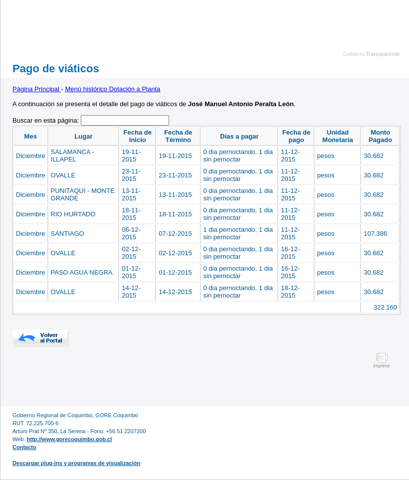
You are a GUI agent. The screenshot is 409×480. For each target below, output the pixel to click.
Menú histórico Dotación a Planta (113, 89)
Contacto (24, 447)
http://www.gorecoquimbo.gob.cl (69, 439)
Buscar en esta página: (46, 120)
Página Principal (36, 89)
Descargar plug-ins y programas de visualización (76, 463)
